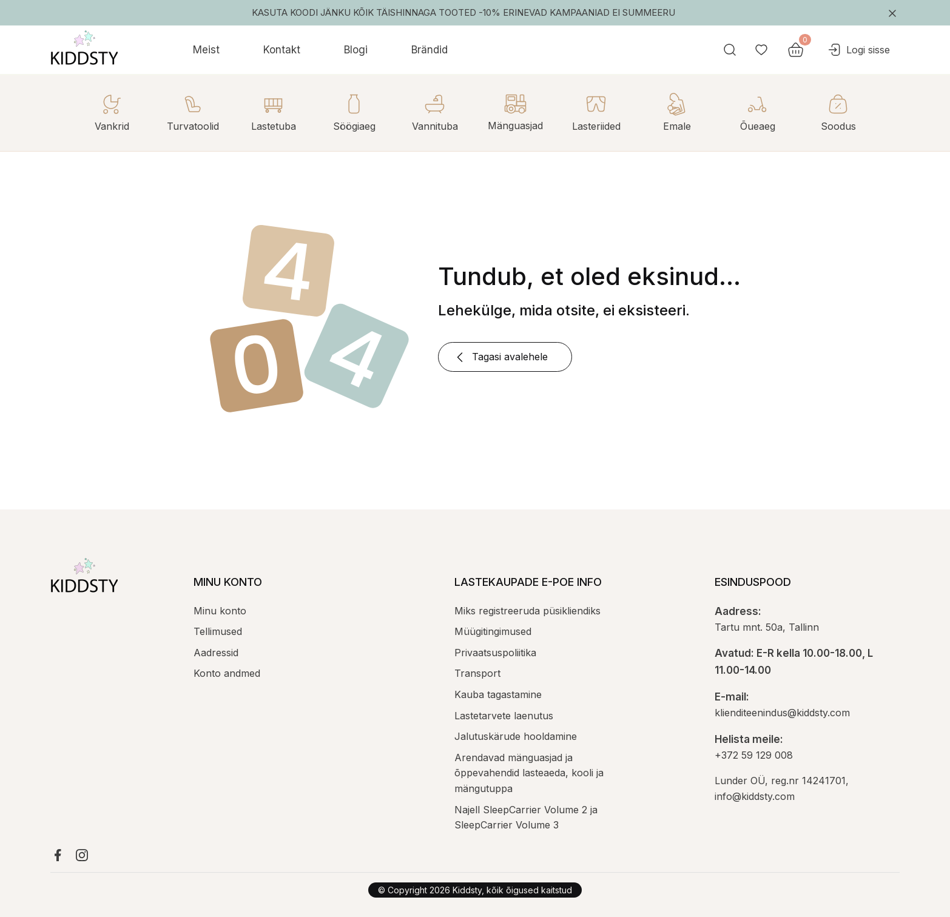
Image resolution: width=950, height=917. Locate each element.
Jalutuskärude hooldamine (515, 736)
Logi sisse (858, 49)
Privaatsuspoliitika (495, 653)
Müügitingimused (492, 631)
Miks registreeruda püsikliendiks (527, 611)
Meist (206, 50)
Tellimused (218, 631)
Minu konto (220, 611)
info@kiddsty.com (755, 796)
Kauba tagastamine (498, 694)
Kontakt (281, 50)
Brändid (429, 50)
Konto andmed (227, 673)
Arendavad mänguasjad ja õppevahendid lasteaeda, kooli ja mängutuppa (529, 772)
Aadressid (216, 653)
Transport (477, 673)
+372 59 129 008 (754, 755)
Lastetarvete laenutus (503, 716)
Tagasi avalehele (500, 357)
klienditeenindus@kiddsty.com (782, 713)
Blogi (356, 50)
